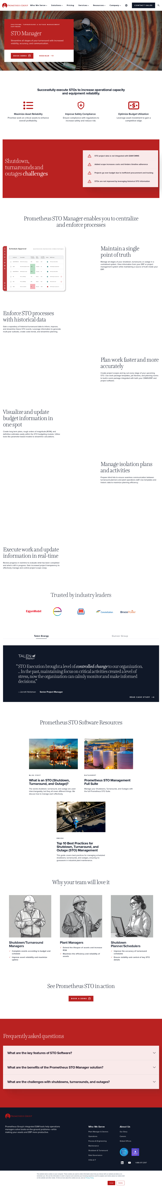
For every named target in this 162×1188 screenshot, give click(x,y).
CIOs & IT (94, 1168)
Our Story (128, 1140)
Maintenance (95, 1154)
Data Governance (97, 1163)
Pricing (70, 5)
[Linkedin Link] (125, 1170)
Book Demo (20, 56)
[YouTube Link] (130, 1170)
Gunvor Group (120, 707)
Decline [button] (120, 1183)
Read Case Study (140, 769)
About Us (129, 1134)
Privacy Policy (90, 1178)
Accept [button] (111, 1183)
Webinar (44, 56)
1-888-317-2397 (140, 1170)
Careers (127, 1144)
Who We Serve (98, 1134)
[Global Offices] (126, 5)
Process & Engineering (100, 1149)
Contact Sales (143, 5)
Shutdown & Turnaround (100, 1159)
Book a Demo (79, 1007)
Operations (94, 1144)
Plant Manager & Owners (101, 1140)
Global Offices (130, 1149)
